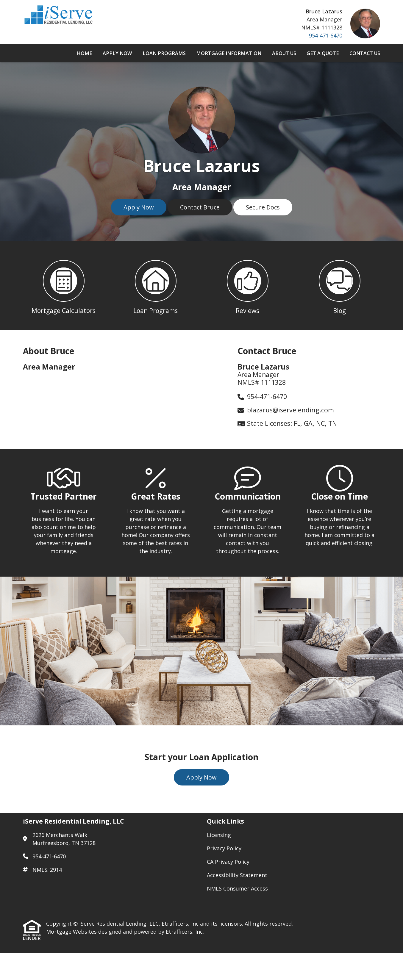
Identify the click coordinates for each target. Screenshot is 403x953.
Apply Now (117, 53)
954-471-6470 (325, 35)
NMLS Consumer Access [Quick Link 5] (237, 888)
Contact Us (364, 53)
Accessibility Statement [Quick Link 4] (237, 875)
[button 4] (339, 285)
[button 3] (247, 285)
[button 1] (63, 285)
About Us (284, 53)
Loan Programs (164, 53)
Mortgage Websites (72, 931)
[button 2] (155, 285)
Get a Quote (323, 53)
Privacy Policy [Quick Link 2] (224, 848)
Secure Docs (263, 207)
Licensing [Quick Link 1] (219, 834)
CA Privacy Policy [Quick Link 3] (228, 861)
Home (84, 53)
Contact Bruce (200, 207)
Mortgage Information (228, 53)
